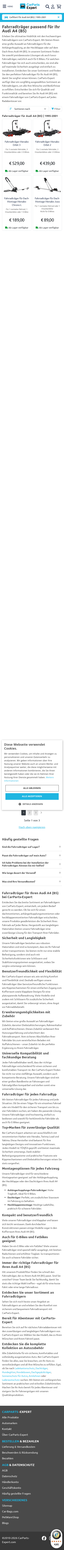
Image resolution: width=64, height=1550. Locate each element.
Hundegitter (8, 1372)
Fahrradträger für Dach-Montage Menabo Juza (47, 200)
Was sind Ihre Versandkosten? (18, 881)
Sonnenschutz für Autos (15, 1375)
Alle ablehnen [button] (32, 788)
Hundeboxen (23, 1372)
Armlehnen (35, 1375)
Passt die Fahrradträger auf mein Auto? (24, 855)
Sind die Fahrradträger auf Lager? (21, 846)
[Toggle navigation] (8, 6)
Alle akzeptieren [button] (32, 796)
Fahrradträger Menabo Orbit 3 (17, 143)
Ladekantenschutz (24, 1368)
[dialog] (32, 775)
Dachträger (41, 1368)
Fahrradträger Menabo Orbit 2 (47, 143)
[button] (32, 804)
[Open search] (48, 6)
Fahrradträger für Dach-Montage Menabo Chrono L (16, 201)
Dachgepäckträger (41, 1372)
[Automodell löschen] (58, 17)
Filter (56, 108)
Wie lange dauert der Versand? (19, 872)
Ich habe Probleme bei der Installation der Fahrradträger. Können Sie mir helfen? (25, 864)
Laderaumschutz (11, 1379)
